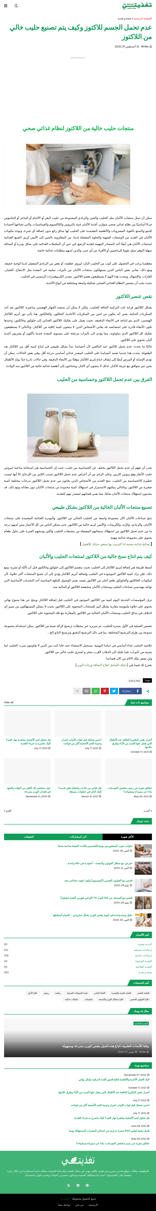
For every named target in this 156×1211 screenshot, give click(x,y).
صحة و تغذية (124, 18)
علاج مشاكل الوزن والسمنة (111, 999)
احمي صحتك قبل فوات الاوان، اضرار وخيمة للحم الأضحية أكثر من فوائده (81, 741)
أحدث (147, 811)
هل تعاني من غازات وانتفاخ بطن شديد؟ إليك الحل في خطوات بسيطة (79, 790)
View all (8, 702)
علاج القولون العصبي (139, 999)
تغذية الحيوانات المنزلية (77, 993)
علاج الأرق (33, 993)
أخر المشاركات (78, 837)
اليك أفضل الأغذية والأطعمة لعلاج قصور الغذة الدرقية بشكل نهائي (114, 1079)
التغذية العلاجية (78, 967)
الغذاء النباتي (99, 993)
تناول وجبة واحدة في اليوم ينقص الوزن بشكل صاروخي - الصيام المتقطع (92, 915)
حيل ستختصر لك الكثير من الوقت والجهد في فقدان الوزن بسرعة (29, 790)
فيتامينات (88, 999)
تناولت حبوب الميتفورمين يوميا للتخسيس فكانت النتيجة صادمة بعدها (95, 846)
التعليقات (29, 837)
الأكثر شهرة (127, 837)
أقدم (8, 811)
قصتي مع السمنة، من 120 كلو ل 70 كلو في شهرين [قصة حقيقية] (96, 898)
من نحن (79, 1205)
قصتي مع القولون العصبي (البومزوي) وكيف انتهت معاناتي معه (98, 880)
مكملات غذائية (71, 999)
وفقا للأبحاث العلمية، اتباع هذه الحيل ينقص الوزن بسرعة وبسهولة (105, 1046)
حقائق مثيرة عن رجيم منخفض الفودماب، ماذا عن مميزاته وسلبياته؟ (129, 790)
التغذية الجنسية (78, 961)
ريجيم (46, 993)
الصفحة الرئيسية (143, 18)
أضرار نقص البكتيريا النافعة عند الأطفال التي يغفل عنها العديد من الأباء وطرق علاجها (130, 743)
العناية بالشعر (143, 993)
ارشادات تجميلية (78, 950)
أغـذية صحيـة (78, 944)
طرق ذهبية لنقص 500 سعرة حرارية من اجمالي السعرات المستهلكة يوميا (109, 1131)
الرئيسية (93, 1205)
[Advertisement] (78, 87)
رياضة (58, 993)
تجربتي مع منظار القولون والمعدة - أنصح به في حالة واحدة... (99, 863)
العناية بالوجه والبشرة (121, 993)
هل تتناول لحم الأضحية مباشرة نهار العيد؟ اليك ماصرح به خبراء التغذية (28, 741)
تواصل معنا (64, 1205)
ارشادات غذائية (78, 955)
